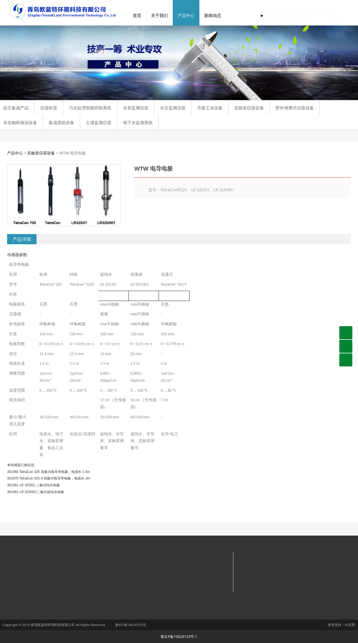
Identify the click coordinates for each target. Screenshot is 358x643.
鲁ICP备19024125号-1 (179, 636)
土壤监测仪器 (98, 122)
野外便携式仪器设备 (295, 108)
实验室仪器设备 (249, 108)
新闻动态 (205, 15)
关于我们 (151, 15)
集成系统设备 (61, 122)
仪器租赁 (48, 108)
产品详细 (22, 239)
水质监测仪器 (135, 108)
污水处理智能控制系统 (90, 108)
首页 (129, 15)
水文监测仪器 (173, 108)
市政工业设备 (210, 108)
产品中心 (178, 15)
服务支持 (231, 15)
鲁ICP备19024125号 (130, 625)
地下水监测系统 (138, 122)
